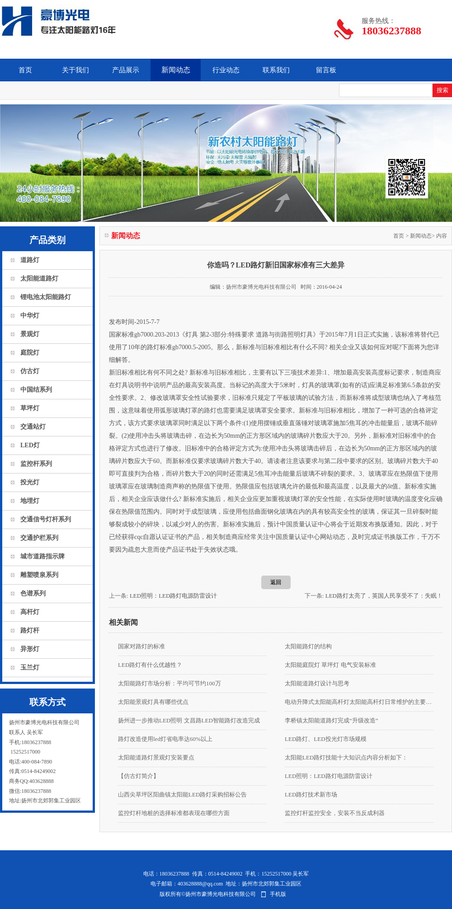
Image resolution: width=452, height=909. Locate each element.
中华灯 (29, 315)
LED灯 (30, 445)
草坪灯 (29, 408)
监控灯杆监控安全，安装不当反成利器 (335, 813)
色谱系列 (33, 593)
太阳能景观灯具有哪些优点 (153, 701)
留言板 (326, 70)
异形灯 (29, 649)
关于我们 (75, 70)
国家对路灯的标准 (141, 646)
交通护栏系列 (39, 537)
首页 (25, 70)
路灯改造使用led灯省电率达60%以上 (165, 739)
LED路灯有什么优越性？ (150, 664)
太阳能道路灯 (39, 278)
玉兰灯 (29, 667)
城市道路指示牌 (42, 556)
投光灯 (29, 482)
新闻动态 (175, 70)
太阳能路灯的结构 (308, 646)
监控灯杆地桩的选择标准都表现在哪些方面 (174, 813)
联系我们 (276, 70)
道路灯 (29, 260)
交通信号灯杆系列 (45, 519)
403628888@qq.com (200, 884)
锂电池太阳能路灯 (45, 297)
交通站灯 (33, 426)
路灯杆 (29, 630)
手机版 (278, 894)
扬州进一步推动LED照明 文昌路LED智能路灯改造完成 (189, 720)
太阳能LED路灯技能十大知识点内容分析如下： (346, 757)
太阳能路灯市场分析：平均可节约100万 (169, 683)
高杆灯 (29, 612)
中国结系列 (36, 389)
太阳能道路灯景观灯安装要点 (156, 757)
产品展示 (125, 70)
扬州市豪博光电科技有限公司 (261, 287)
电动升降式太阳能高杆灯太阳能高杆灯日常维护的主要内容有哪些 (359, 701)
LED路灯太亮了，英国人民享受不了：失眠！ (384, 595)
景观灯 (29, 334)
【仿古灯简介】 (138, 776)
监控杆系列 (36, 463)
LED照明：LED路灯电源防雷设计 (173, 595)
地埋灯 (29, 500)
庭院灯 (29, 352)
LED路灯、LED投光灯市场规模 (326, 739)
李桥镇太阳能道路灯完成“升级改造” (331, 720)
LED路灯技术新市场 (311, 794)
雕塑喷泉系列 (39, 575)
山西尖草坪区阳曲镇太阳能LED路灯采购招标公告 (182, 794)
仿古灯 (29, 371)
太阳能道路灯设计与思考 (317, 683)
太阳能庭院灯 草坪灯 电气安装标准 (330, 664)
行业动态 (226, 70)
